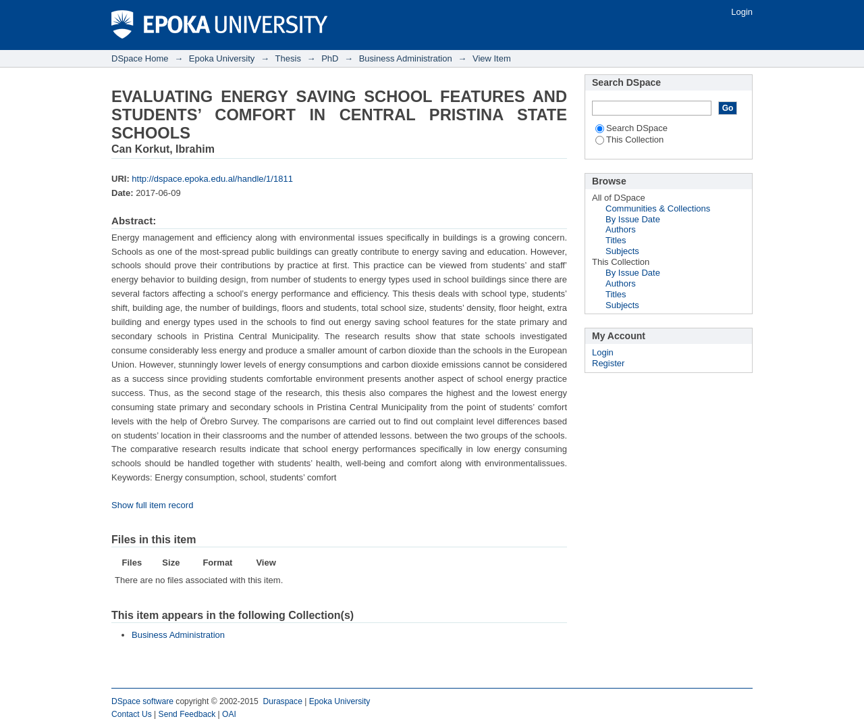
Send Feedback (187, 714)
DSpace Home (140, 58)
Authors (620, 229)
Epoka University (222, 58)
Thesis (288, 58)
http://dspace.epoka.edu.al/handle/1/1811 (212, 179)
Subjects (622, 251)
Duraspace (282, 701)
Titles (615, 240)
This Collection (629, 139)
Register (608, 363)
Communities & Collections (657, 208)
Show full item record (152, 505)
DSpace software (142, 701)
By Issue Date (632, 219)
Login (742, 12)
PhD (329, 58)
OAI (229, 714)
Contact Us (131, 714)
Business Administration (405, 58)
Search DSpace (631, 128)
